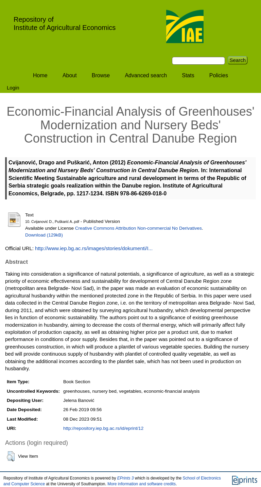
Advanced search (146, 75)
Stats (188, 75)
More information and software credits (141, 484)
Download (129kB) (44, 235)
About (70, 75)
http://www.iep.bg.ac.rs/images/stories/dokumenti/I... (94, 248)
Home (40, 75)
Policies (218, 75)
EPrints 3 (125, 478)
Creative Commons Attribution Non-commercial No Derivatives (138, 228)
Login (13, 88)
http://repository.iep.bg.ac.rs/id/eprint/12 (103, 428)
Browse (101, 75)
